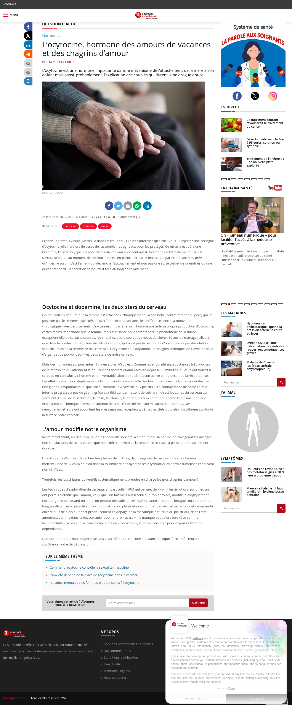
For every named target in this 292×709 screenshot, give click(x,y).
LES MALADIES (233, 313)
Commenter (129, 217)
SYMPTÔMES (232, 458)
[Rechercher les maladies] (281, 382)
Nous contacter (115, 677)
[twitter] (256, 95)
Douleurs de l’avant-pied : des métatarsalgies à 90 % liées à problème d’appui (265, 472)
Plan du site (112, 664)
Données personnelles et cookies (128, 644)
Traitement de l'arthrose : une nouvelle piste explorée (265, 162)
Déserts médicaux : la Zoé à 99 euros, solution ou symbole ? (265, 142)
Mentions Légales (116, 671)
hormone (88, 226)
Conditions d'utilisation (120, 657)
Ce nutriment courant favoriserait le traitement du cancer (265, 123)
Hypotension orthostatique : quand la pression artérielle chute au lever (264, 328)
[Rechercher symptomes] (281, 508)
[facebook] (238, 96)
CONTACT (10, 4)
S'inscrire (198, 603)
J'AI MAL (228, 392)
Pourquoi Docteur (16, 698)
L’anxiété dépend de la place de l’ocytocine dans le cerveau (94, 575)
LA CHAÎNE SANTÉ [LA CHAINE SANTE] (237, 188)
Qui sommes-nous (117, 650)
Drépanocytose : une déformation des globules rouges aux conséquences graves (265, 348)
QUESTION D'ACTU (58, 24)
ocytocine (70, 226)
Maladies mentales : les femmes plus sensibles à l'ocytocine (94, 582)
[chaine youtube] (277, 189)
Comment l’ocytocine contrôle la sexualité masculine (89, 567)
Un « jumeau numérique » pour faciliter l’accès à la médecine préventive (248, 239)
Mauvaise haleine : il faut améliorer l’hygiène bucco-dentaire (266, 491)
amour (105, 226)
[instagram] (274, 96)
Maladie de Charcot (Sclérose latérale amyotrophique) (261, 365)
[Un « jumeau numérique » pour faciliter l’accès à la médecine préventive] (253, 215)
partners (197, 638)
